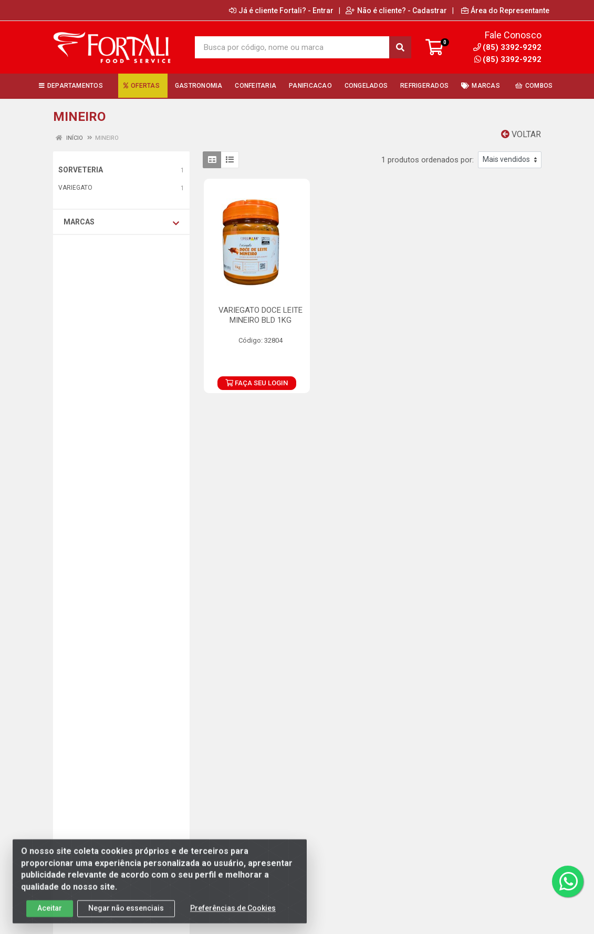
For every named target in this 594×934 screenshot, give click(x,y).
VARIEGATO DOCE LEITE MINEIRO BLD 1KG (260, 315)
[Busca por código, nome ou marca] (292, 47)
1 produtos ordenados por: (427, 160)
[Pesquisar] (400, 47)
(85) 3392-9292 (507, 59)
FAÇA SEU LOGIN (256, 383)
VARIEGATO (75, 187)
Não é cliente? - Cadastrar (396, 10)
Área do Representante (505, 10)
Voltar (521, 134)
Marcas (121, 222)
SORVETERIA (80, 170)
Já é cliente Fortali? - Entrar (281, 10)
